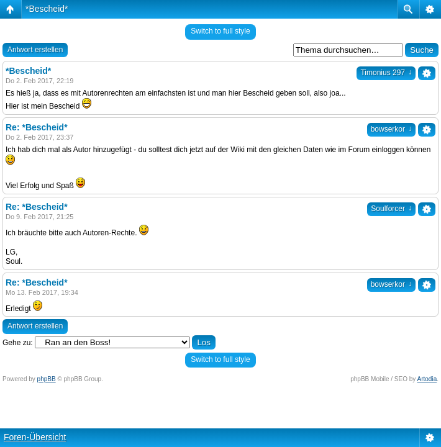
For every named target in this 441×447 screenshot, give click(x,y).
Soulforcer (391, 208)
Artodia (427, 379)
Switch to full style (220, 31)
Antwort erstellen (35, 49)
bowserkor (391, 129)
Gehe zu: (17, 342)
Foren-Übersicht (35, 437)
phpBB (46, 379)
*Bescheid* (46, 9)
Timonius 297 (386, 72)
